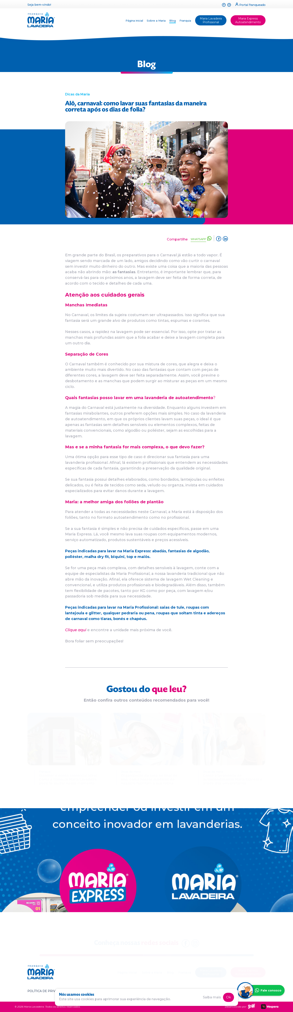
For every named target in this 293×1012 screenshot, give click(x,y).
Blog (172, 20)
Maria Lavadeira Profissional (211, 20)
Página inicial (134, 20)
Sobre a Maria (156, 20)
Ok (228, 997)
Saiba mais (212, 997)
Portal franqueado (250, 5)
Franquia (185, 20)
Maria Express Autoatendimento (248, 20)
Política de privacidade (48, 991)
